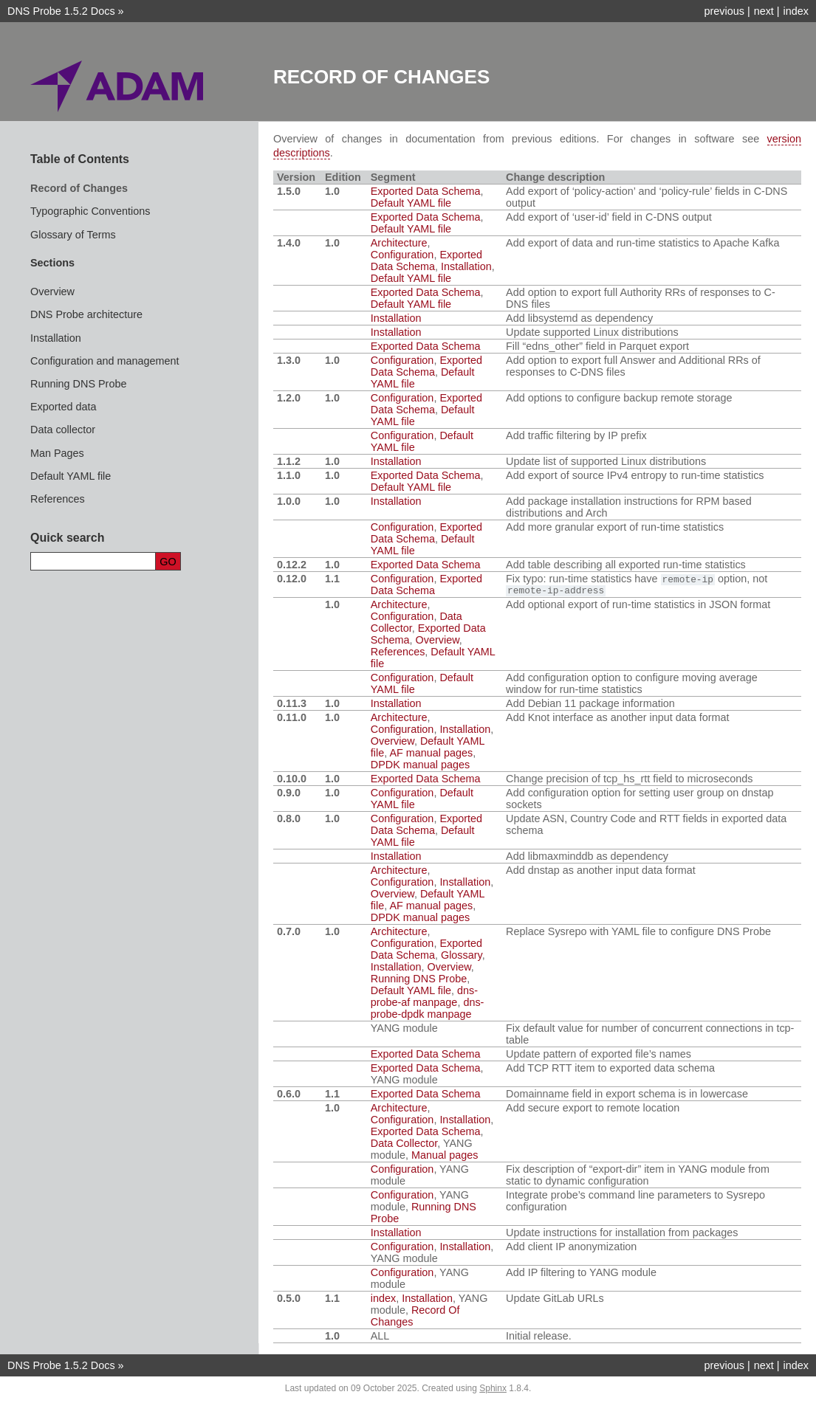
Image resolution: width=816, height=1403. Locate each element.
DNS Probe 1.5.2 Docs (61, 11)
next (764, 11)
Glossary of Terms (73, 235)
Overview (52, 291)
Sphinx (493, 1391)
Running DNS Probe (78, 384)
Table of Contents (79, 159)
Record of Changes (79, 188)
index (796, 11)
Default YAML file (70, 476)
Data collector (62, 429)
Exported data (63, 407)
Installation (55, 338)
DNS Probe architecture (86, 314)
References (57, 499)
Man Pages (57, 453)
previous (724, 11)
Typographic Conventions (90, 211)
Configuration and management (104, 361)
